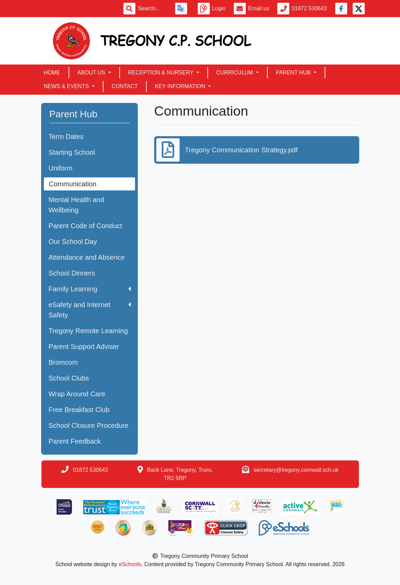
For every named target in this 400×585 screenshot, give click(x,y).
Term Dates (66, 136)
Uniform (61, 168)
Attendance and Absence (87, 257)
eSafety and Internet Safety (90, 310)
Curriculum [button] (235, 72)
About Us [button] (92, 72)
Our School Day (73, 241)
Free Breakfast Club (79, 409)
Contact (125, 86)
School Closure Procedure (89, 425)
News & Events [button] (67, 86)
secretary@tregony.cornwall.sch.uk (296, 470)
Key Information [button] (181, 86)
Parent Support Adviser (84, 346)
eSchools (130, 564)
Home (52, 72)
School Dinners (72, 273)
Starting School (72, 152)
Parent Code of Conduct (85, 226)
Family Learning (90, 289)
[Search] (152, 8)
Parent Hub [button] (294, 72)
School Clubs (69, 378)
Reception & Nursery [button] (161, 72)
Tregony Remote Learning (88, 331)
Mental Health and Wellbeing (76, 205)
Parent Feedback (75, 441)
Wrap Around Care (77, 394)
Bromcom (63, 362)
